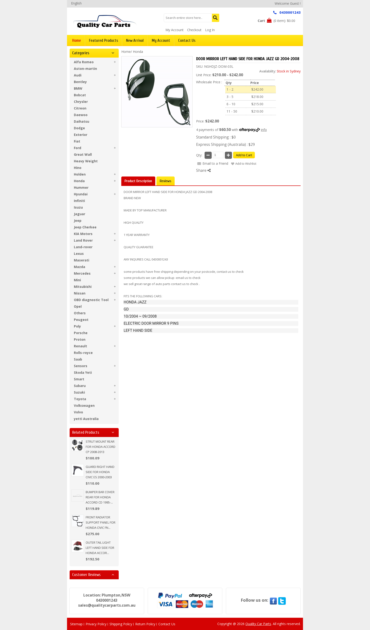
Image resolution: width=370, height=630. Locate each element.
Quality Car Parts (258, 624)
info (264, 129)
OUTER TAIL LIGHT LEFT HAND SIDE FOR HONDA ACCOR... (100, 547)
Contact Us (166, 624)
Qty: (199, 155)
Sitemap (76, 624)
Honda (138, 51)
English (76, 3)
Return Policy (145, 624)
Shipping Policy (120, 624)
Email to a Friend (215, 163)
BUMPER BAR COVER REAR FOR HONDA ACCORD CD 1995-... (100, 497)
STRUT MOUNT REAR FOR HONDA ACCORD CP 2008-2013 (100, 446)
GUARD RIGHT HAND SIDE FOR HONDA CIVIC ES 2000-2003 (100, 472)
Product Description (138, 181)
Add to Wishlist (245, 163)
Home (126, 51)
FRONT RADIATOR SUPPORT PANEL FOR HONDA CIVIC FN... (100, 522)
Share (203, 170)
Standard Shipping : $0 (216, 137)
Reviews (165, 181)
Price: (200, 121)
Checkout (194, 30)
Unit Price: (203, 75)
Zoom (187, 122)
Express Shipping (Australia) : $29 (225, 144)
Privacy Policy (96, 624)
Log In (210, 30)
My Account (174, 30)
